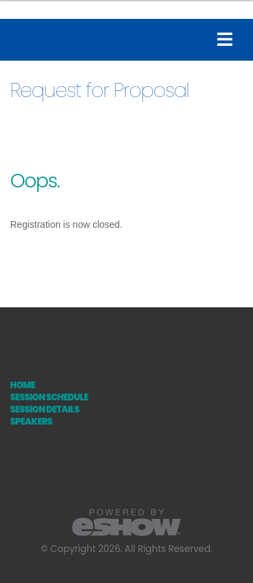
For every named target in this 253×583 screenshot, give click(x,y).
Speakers (31, 421)
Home (22, 385)
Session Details (44, 409)
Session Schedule (49, 397)
